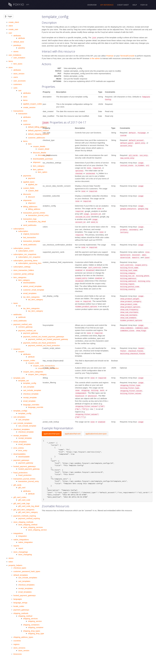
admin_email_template (32, 286)
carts (15, 88)
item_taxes (17, 64)
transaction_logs (29, 219)
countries (17, 641)
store (11, 67)
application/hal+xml (72, 434)
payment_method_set (27, 330)
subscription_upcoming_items (25, 260)
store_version (18, 74)
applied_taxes (28, 182)
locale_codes (18, 606)
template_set (23, 381)
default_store (18, 42)
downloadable (24, 457)
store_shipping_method (27, 525)
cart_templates (19, 417)
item (29, 144)
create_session (29, 107)
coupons (16, 349)
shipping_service (35, 621)
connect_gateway (25, 327)
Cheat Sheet (123, 5)
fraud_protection (24, 475)
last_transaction (29, 237)
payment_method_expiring (29, 518)
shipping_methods (20, 613)
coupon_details (39, 146)
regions (16, 644)
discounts (27, 194)
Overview (92, 5)
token (11, 562)
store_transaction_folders (23, 270)
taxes (15, 303)
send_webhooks (29, 225)
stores (15, 51)
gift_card (21, 487)
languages (17, 599)
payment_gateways (21, 460)
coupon (21, 351)
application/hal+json (52, 434)
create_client (14, 22)
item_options (38, 169)
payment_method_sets (22, 324)
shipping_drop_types (31, 631)
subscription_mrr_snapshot (29, 257)
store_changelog (25, 554)
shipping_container (35, 627)
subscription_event (26, 251)
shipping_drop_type (36, 633)
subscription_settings (21, 267)
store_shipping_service (37, 530)
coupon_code (33, 363)
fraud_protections (20, 473)
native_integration (25, 542)
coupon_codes (29, 360)
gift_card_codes (19, 497)
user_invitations (15, 55)
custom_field (33, 191)
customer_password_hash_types (26, 571)
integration (22, 536)
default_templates (20, 575)
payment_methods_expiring (24, 516)
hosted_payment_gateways (24, 466)
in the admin (95, 58)
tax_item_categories (31, 297)
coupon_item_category (37, 374)
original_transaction (31, 234)
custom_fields (28, 188)
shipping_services (30, 618)
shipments (27, 200)
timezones (17, 654)
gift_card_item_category (28, 512)
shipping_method (25, 616)
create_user (13, 29)
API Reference (107, 5)
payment (31, 178)
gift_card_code (24, 500)
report (20, 548)
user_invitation (19, 58)
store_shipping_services (33, 527)
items (11, 61)
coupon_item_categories (33, 372)
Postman (110, 56)
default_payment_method (38, 130)
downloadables (29, 283)
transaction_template (31, 241)
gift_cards (17, 485)
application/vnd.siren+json (96, 434)
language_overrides (31, 405)
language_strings (20, 603)
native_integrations (21, 539)
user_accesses (19, 81)
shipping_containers (31, 625)
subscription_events (21, 248)
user (10, 33)
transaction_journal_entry (38, 215)
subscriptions (18, 229)
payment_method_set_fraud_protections (39, 343)
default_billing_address (37, 127)
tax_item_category (35, 299)
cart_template (28, 387)
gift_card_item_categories (23, 510)
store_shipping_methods (23, 522)
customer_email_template (33, 290)
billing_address (34, 209)
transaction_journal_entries (34, 213)
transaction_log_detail (37, 221)
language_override (35, 407)
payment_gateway (30, 333)
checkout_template (31, 394)
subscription (23, 231)
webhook (22, 317)
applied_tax (32, 184)
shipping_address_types (23, 637)
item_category (38, 166)
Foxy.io (144, 5)
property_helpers (15, 565)
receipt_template (30, 397)
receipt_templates (20, 435)
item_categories (19, 277)
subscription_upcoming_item (29, 263)
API (19, 5)
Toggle (10, 16)
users (15, 77)
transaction (22, 114)
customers (17, 84)
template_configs (20, 411)
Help (134, 5)
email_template (29, 401)
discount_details (39, 153)
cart (19, 90)
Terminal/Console (127, 56)
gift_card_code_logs (21, 503)
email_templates (29, 293)
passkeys (17, 45)
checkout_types (19, 568)
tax (19, 306)
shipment (36, 162)
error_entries (18, 448)
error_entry (22, 450)
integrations (18, 533)
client (11, 26)
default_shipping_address (38, 134)
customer (27, 124)
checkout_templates (21, 429)
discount (31, 197)
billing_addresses (30, 207)
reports (16, 546)
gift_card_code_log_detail (28, 506)
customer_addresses (36, 138)
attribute (21, 38)
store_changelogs (20, 552)
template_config (29, 383)
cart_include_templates (22, 423)
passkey (21, 48)
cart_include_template (32, 390)
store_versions (19, 648)
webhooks (17, 314)
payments (27, 176)
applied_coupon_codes (32, 104)
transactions (18, 111)
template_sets (19, 378)
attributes (17, 36)
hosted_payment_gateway (29, 469)
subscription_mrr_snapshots (24, 254)
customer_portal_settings (23, 274)
